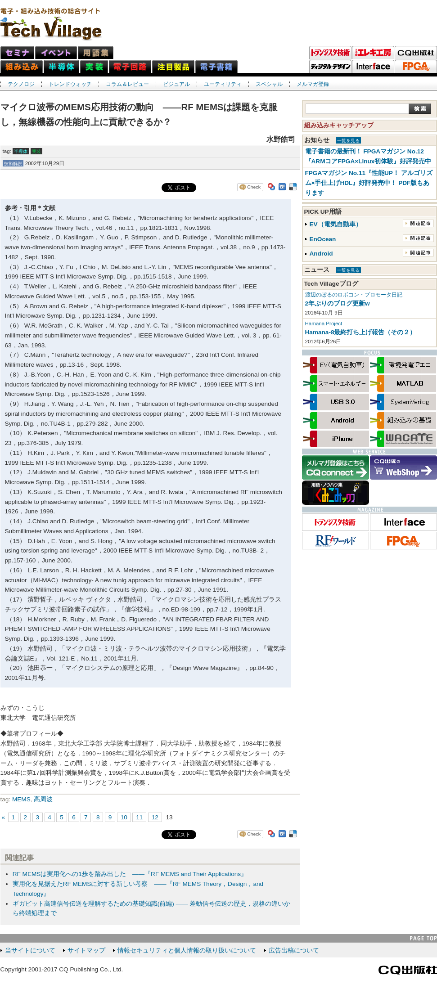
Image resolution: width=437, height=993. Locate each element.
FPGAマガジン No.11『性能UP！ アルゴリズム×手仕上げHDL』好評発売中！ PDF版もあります (368, 183)
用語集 (95, 52)
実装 (36, 151)
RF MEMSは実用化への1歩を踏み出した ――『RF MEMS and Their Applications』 (130, 874)
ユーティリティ (223, 84)
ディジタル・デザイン (330, 66)
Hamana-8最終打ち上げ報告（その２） (360, 332)
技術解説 (13, 163)
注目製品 (173, 66)
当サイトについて (30, 950)
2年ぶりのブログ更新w (337, 303)
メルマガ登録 (313, 84)
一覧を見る (348, 140)
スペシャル (269, 84)
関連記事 (418, 223)
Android (321, 253)
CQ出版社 (407, 970)
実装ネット (94, 66)
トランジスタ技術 (330, 52)
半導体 (20, 151)
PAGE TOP (423, 938)
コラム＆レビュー (127, 84)
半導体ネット (61, 66)
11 (139, 817)
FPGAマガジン (416, 66)
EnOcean (323, 239)
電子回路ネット (130, 66)
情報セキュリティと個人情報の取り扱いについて (186, 950)
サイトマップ (86, 950)
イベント (56, 52)
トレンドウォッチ (70, 84)
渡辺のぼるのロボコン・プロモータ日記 (353, 294)
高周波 (43, 799)
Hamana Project (323, 323)
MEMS (21, 799)
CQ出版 (416, 52)
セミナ (17, 52)
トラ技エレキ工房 (373, 52)
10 (124, 817)
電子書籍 (216, 66)
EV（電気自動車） (336, 224)
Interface (373, 66)
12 (155, 817)
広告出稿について (294, 950)
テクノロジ (21, 84)
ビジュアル (176, 84)
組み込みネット (21, 66)
